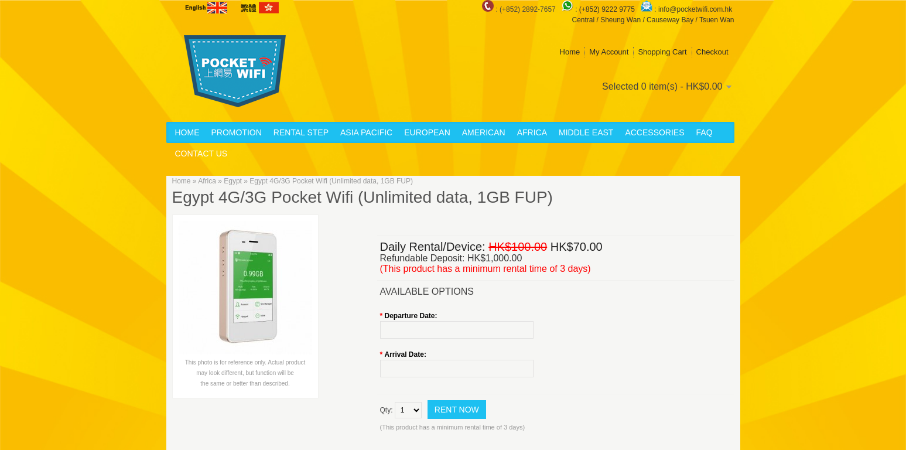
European (427, 132)
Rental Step (301, 132)
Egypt (233, 181)
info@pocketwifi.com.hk (695, 9)
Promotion (236, 132)
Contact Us (201, 153)
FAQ (704, 132)
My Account (608, 51)
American (483, 132)
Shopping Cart (662, 51)
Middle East (586, 132)
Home (570, 51)
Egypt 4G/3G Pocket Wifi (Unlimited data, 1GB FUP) (331, 181)
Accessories (654, 132)
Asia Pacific (366, 132)
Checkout (712, 51)
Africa (532, 132)
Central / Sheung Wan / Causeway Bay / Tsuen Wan (653, 20)
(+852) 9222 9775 (608, 9)
